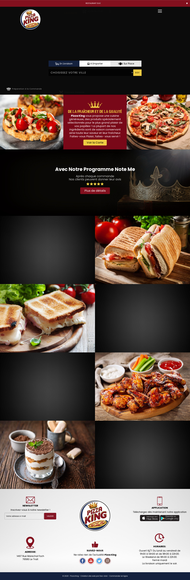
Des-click (103, 576)
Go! (137, 72)
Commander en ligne (118, 576)
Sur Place (126, 63)
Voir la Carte (95, 142)
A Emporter (95, 63)
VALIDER (50, 516)
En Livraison (64, 63)
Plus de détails (95, 191)
